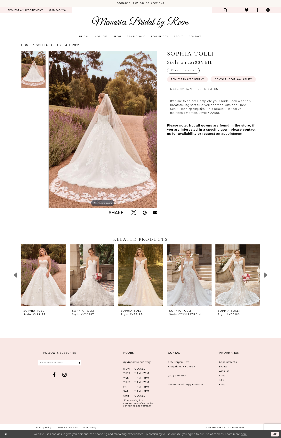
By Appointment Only (137, 362)
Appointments (228, 362)
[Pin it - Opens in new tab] (145, 212)
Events (223, 367)
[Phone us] (57, 10)
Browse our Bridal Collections (140, 3)
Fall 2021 (71, 45)
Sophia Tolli (47, 45)
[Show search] (225, 10)
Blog (222, 385)
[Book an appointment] (25, 10)
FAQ (222, 380)
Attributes (208, 99)
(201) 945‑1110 (177, 376)
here (244, 434)
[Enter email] (60, 363)
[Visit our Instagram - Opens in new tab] (64, 375)
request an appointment (222, 143)
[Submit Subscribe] (80, 363)
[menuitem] (25, 10)
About (223, 376)
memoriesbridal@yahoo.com (186, 385)
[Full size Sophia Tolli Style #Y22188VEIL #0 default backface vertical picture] (103, 129)
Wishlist (224, 371)
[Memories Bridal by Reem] (140, 22)
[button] (268, 10)
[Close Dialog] (5, 434)
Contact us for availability (191, 89)
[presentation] (43, 275)
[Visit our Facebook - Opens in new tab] (54, 375)
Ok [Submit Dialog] (275, 434)
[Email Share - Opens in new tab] (155, 213)
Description (181, 99)
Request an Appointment (189, 80)
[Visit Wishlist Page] (246, 10)
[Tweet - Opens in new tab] (133, 212)
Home (26, 45)
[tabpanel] (33, 71)
